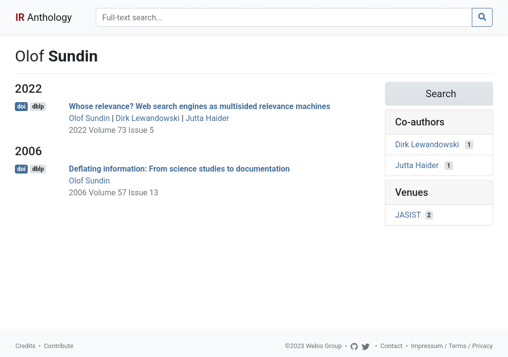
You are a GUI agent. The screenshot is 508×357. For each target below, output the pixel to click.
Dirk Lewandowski (148, 118)
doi (21, 106)
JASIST (408, 215)
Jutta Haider (207, 118)
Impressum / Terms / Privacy (452, 346)
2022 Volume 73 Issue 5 (111, 130)
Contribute (58, 346)
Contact (392, 346)
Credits (25, 346)
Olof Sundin (89, 118)
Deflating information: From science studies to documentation (179, 169)
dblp (38, 106)
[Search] (284, 17)
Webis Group (324, 346)
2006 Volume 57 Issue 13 (113, 192)
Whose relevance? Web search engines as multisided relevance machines (199, 106)
